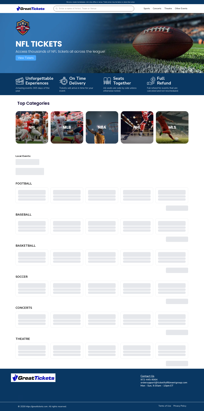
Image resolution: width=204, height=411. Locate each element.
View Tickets (26, 58)
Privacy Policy (179, 405)
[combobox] (95, 8)
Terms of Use (164, 405)
